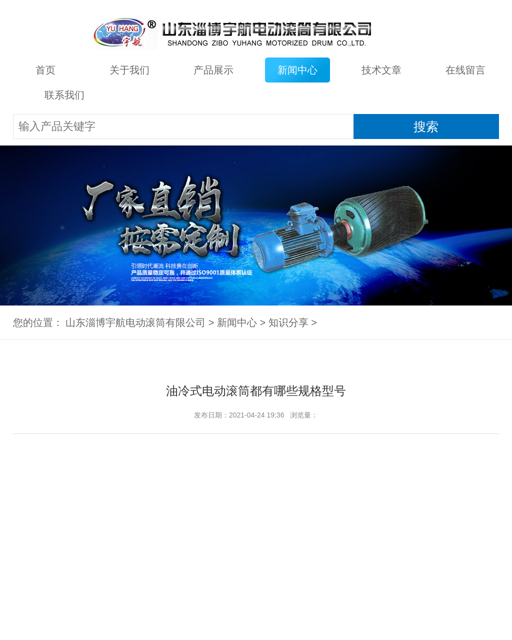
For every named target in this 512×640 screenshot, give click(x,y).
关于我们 (130, 70)
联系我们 (64, 95)
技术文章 (382, 70)
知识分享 (288, 322)
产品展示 (214, 70)
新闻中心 (298, 70)
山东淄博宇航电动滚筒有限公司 (136, 322)
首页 (46, 70)
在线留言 (466, 70)
